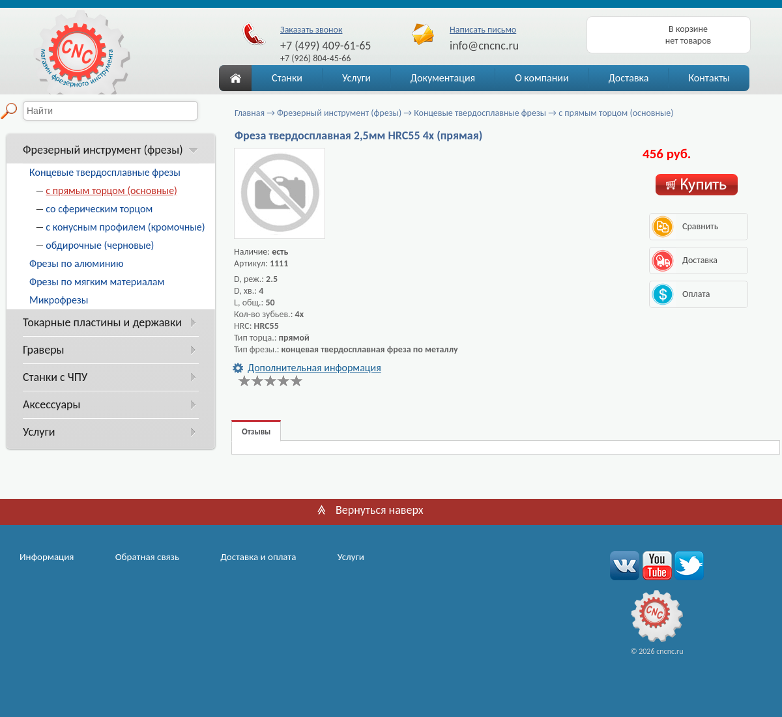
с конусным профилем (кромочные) (125, 227)
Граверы (44, 350)
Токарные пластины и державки (102, 322)
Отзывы (256, 431)
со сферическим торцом (99, 209)
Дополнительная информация (314, 367)
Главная (250, 113)
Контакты (709, 78)
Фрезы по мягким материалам (96, 281)
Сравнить (700, 226)
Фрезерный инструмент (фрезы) (103, 150)
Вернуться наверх (380, 510)
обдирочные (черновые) (100, 245)
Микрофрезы (58, 300)
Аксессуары (51, 404)
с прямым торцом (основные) (111, 190)
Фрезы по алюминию (76, 263)
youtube (656, 565)
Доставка (629, 78)
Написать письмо (483, 29)
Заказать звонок (311, 29)
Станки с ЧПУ (55, 377)
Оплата (696, 294)
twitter (687, 565)
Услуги (356, 78)
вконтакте (624, 565)
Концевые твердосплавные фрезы (105, 172)
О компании (542, 78)
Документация (443, 78)
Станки (287, 78)
